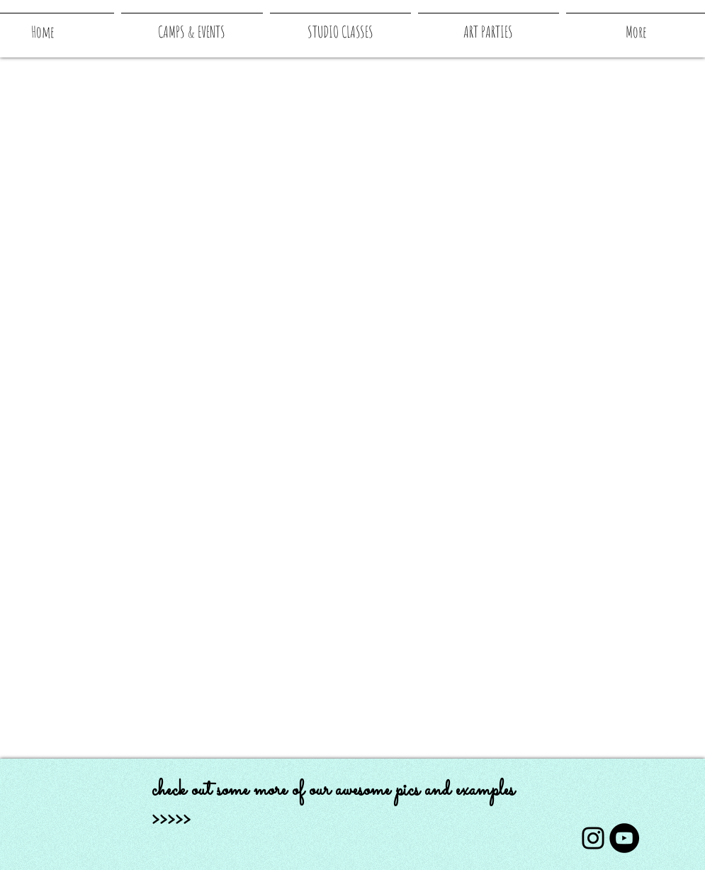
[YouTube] (624, 838)
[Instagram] (593, 838)
